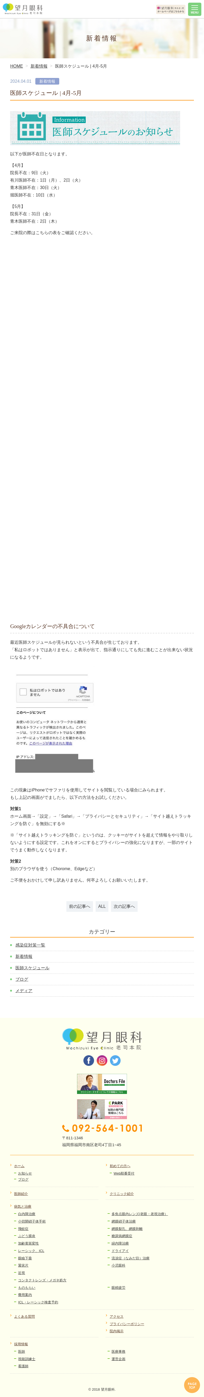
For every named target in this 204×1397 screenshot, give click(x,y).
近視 (21, 1273)
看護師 (23, 1366)
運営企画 (118, 1359)
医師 (21, 1352)
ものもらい (26, 1288)
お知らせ (25, 1173)
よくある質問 (24, 1317)
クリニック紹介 (122, 1194)
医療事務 (118, 1352)
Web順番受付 (124, 1173)
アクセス (117, 1317)
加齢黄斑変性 (28, 1243)
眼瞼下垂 (25, 1258)
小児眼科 (118, 1265)
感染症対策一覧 (30, 945)
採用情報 (21, 1344)
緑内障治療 (120, 1243)
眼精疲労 (118, 1288)
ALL (102, 906)
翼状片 (23, 1265)
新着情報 (23, 956)
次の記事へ (124, 906)
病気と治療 (22, 1206)
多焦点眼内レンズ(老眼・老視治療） (140, 1214)
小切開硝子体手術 (32, 1221)
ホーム (19, 1166)
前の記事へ (79, 906)
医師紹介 (21, 1194)
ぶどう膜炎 (26, 1236)
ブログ (21, 979)
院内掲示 (117, 1331)
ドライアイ (120, 1251)
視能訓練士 (26, 1359)
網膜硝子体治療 (124, 1221)
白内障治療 (26, 1214)
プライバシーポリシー (127, 1324)
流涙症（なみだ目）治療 (131, 1258)
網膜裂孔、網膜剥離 (127, 1229)
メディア (23, 990)
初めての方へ (120, 1166)
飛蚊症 (23, 1229)
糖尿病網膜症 (122, 1236)
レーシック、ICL (31, 1251)
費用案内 (25, 1295)
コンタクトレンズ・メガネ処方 (42, 1280)
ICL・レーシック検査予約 (38, 1302)
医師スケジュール (32, 968)
